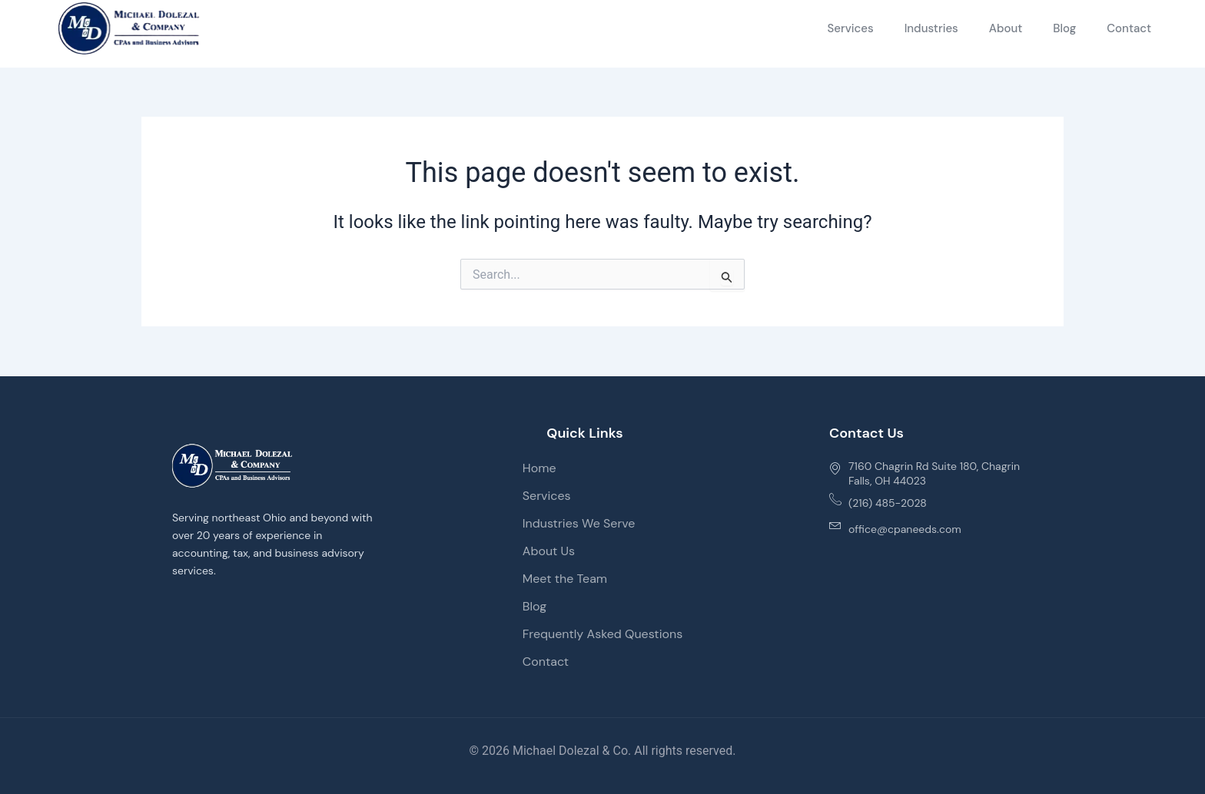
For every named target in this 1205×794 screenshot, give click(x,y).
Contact (1129, 28)
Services (850, 28)
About (1006, 28)
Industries (931, 28)
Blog (1064, 28)
